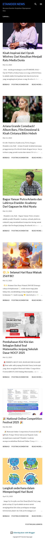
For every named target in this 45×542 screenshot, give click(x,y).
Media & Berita (8, 16)
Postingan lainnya (33, 524)
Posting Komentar (20, 84)
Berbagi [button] (6, 84)
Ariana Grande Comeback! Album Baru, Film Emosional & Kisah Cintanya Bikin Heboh (21, 129)
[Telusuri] (35, 4)
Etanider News (14, 4)
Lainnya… (23, 16)
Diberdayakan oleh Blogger (22, 533)
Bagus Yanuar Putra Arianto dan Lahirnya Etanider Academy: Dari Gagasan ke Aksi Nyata (22, 203)
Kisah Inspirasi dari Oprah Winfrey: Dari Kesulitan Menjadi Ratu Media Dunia (22, 56)
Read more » (37, 84)
